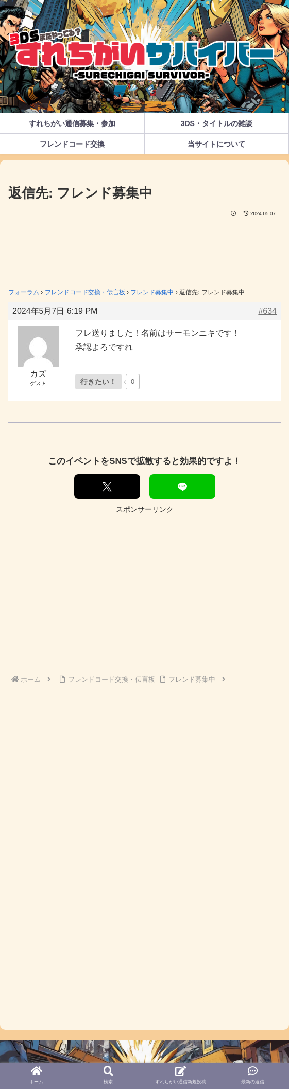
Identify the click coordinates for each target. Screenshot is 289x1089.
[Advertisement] (144, 249)
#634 (267, 311)
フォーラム (23, 292)
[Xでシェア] (107, 486)
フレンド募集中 (152, 292)
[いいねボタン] (98, 381)
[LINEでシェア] (182, 486)
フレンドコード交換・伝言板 (85, 292)
